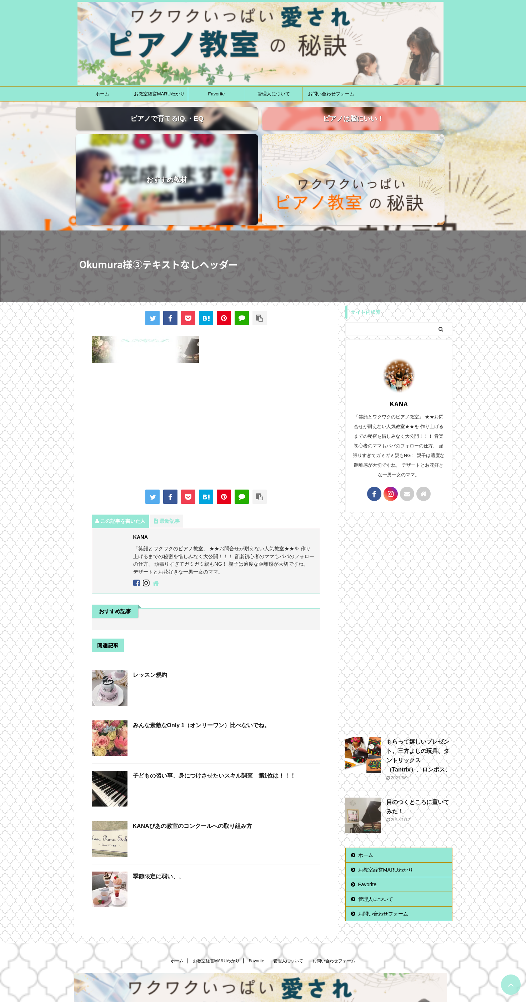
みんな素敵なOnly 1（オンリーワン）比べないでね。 (201, 652)
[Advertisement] (206, 354)
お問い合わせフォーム (331, 93)
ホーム (102, 93)
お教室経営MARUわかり (159, 93)
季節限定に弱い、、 (158, 803)
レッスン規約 (150, 602)
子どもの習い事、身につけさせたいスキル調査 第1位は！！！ (214, 703)
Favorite (216, 93)
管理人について (273, 93)
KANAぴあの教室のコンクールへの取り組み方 (192, 753)
